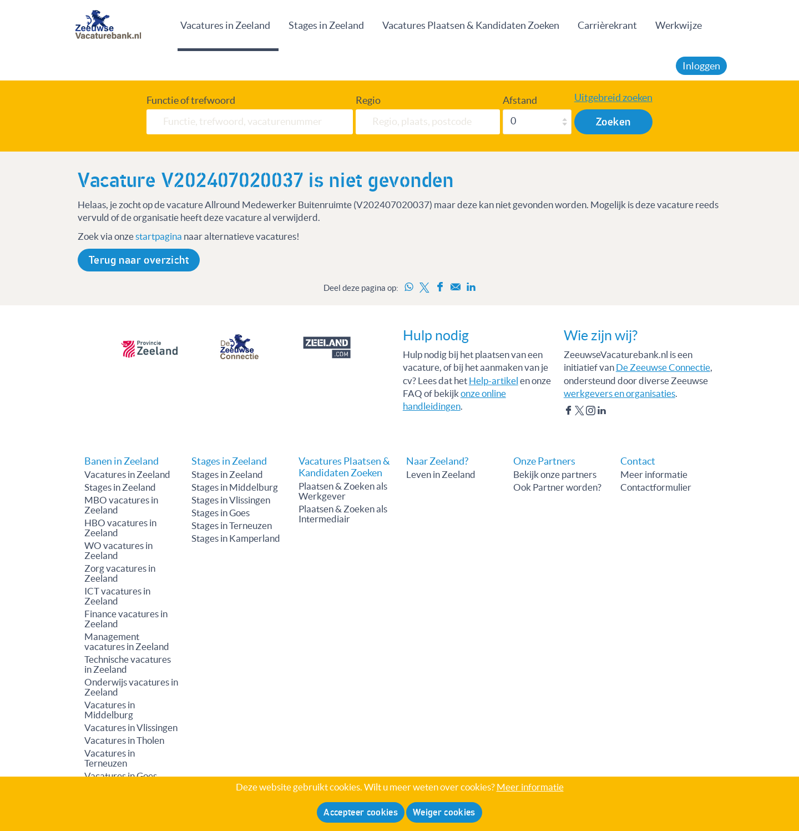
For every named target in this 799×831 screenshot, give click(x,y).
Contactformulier (655, 487)
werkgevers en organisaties (619, 394)
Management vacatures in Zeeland (126, 642)
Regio (368, 100)
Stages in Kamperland (235, 538)
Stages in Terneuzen (231, 526)
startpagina (158, 236)
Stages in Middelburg (234, 487)
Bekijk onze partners (554, 475)
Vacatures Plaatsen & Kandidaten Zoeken (470, 25)
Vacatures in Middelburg (109, 710)
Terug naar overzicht (139, 260)
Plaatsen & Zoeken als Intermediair (343, 514)
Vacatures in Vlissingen (131, 728)
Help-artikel (493, 381)
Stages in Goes (220, 513)
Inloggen (701, 66)
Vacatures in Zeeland (225, 25)
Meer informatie (653, 475)
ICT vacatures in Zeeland (117, 596)
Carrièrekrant (607, 25)
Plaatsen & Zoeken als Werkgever (343, 491)
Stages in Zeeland (326, 25)
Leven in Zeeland (441, 475)
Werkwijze (678, 25)
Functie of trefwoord (190, 100)
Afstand (520, 100)
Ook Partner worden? (557, 487)
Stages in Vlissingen (230, 500)
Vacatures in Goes (120, 776)
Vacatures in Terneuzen (109, 758)
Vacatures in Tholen (124, 741)
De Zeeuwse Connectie (663, 367)
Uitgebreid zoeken (613, 97)
